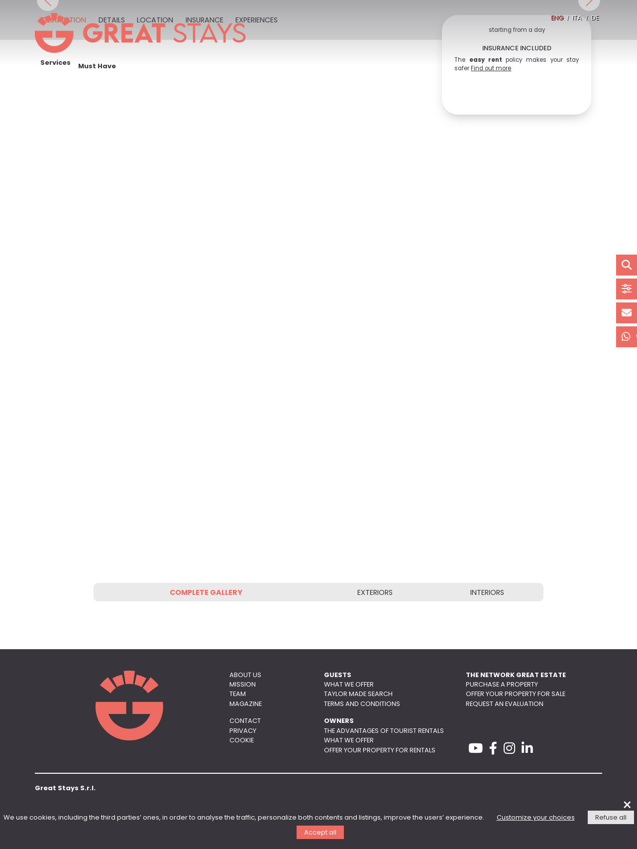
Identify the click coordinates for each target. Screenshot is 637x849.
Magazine (245, 704)
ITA (577, 18)
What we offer (349, 685)
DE (595, 18)
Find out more (491, 69)
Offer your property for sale (515, 694)
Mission (242, 685)
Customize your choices (536, 818)
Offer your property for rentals (379, 750)
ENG (557, 18)
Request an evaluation (504, 704)
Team (237, 694)
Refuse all (611, 818)
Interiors (487, 593)
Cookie (241, 740)
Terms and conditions (362, 704)
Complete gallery (206, 593)
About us (245, 675)
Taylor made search (358, 694)
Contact (245, 721)
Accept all (320, 833)
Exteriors (375, 593)
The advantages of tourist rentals (384, 731)
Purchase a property (502, 685)
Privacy (242, 731)
